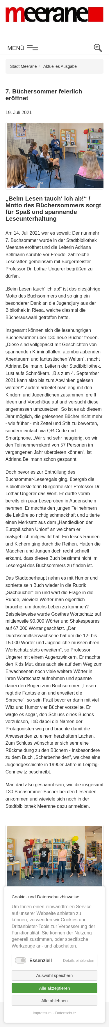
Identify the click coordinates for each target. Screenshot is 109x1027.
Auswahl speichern (54, 975)
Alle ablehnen (54, 1000)
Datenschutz (65, 1013)
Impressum (42, 1013)
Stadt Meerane (23, 66)
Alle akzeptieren (54, 988)
